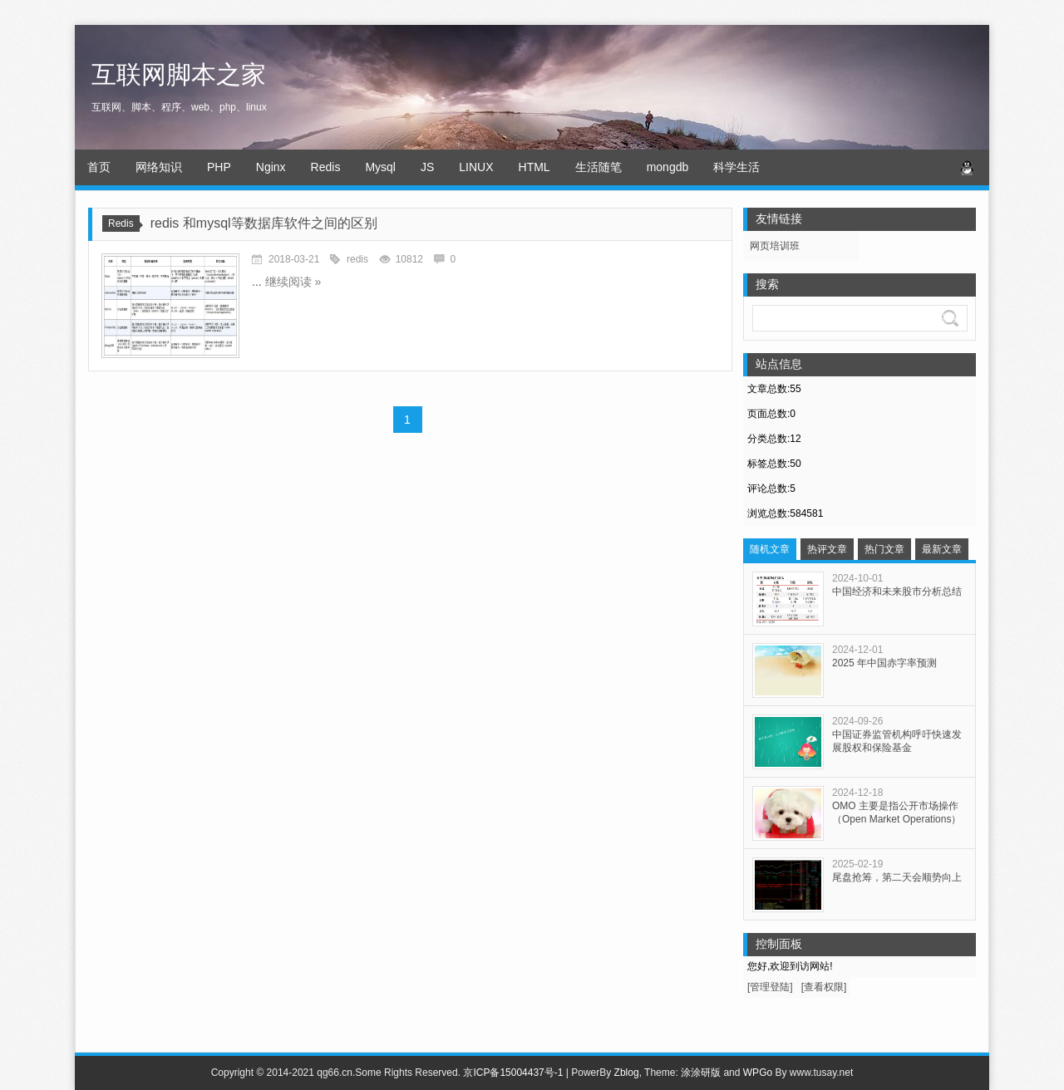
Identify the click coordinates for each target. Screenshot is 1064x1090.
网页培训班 (775, 246)
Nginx (271, 167)
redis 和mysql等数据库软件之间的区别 (263, 223)
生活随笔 (598, 167)
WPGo (757, 1072)
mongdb (668, 167)
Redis (326, 167)
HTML (534, 167)
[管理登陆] (770, 987)
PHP (219, 167)
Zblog (626, 1072)
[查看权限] (824, 987)
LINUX (476, 167)
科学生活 (736, 167)
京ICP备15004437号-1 (513, 1072)
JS (427, 167)
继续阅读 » (293, 281)
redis (357, 259)
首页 (99, 167)
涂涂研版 (701, 1072)
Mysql (380, 167)
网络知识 (158, 167)
